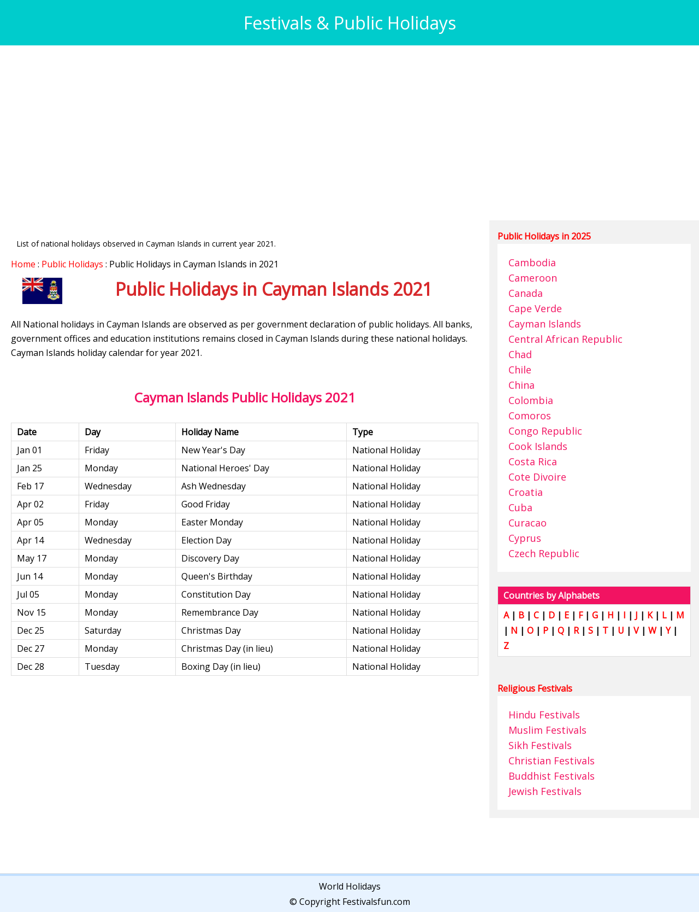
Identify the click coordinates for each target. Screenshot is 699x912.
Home (23, 264)
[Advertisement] (338, 132)
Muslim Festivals (547, 729)
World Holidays (350, 886)
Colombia (530, 400)
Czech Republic (543, 553)
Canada (525, 293)
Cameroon (532, 277)
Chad (520, 354)
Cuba (520, 507)
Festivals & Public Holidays (350, 22)
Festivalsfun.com (376, 902)
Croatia (525, 492)
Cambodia (532, 262)
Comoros (529, 415)
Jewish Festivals (545, 791)
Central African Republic (565, 339)
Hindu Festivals (544, 714)
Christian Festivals (551, 760)
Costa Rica (532, 461)
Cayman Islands (544, 323)
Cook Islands (537, 446)
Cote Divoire (537, 476)
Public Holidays (72, 264)
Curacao (527, 522)
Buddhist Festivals (551, 775)
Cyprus (524, 538)
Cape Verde (535, 308)
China (521, 384)
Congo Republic (545, 430)
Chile (519, 369)
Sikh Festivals (540, 745)
